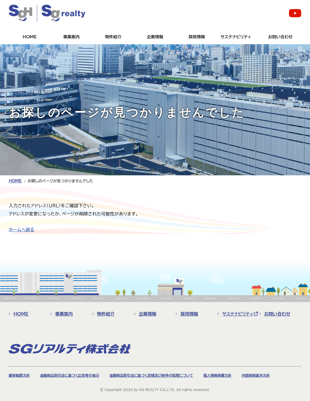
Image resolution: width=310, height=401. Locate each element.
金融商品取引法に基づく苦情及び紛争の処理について (151, 375)
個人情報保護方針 (217, 375)
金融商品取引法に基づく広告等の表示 (69, 375)
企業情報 (155, 37)
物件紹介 (113, 37)
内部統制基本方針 (256, 375)
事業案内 (71, 37)
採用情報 (197, 37)
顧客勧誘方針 (19, 375)
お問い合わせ (280, 37)
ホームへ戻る (22, 229)
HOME (30, 37)
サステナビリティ (236, 37)
